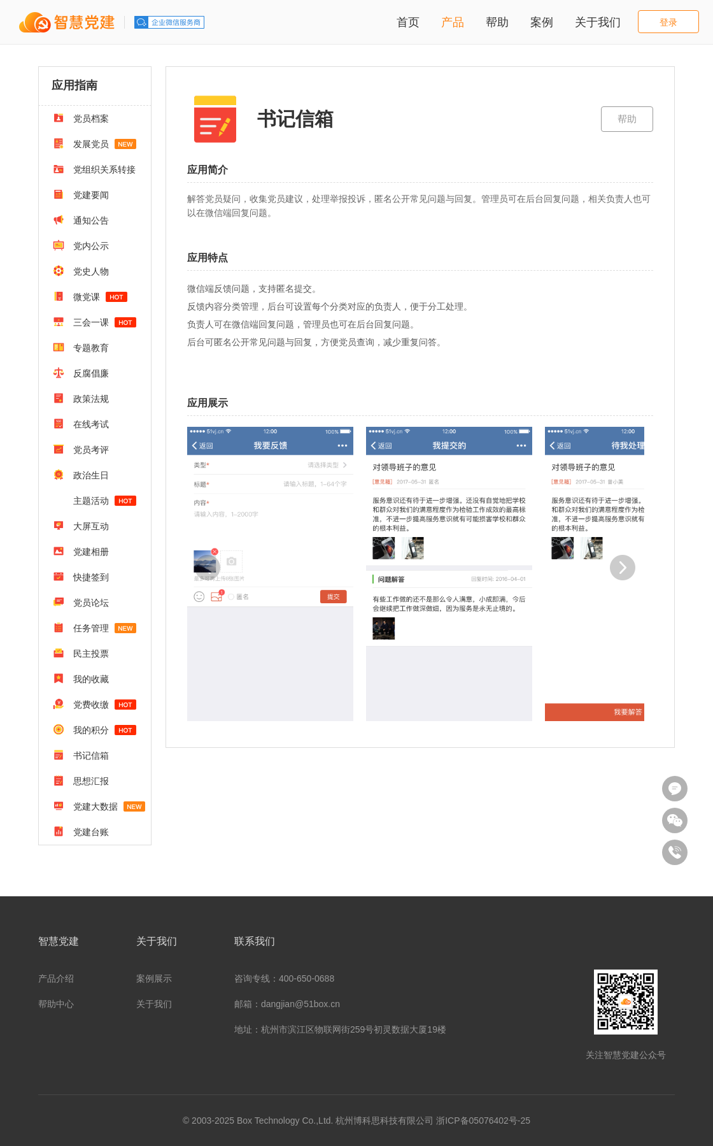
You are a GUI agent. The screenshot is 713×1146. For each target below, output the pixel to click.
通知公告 (81, 220)
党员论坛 (81, 602)
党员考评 (81, 449)
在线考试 (81, 423)
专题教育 (81, 347)
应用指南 (74, 85)
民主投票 (81, 653)
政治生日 (81, 474)
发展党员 (94, 143)
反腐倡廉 (81, 372)
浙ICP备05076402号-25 (483, 1120)
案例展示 (154, 978)
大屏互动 (81, 525)
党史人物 (81, 270)
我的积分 (94, 729)
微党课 (90, 296)
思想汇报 (81, 780)
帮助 (497, 22)
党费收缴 (94, 704)
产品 (452, 22)
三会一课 (94, 321)
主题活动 (103, 501)
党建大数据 (99, 806)
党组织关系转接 (94, 169)
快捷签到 (81, 576)
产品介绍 (56, 978)
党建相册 (81, 551)
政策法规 (81, 398)
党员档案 (81, 118)
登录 (668, 22)
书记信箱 (81, 755)
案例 (541, 22)
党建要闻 (81, 194)
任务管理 (94, 627)
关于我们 (598, 22)
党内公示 (81, 245)
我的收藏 (81, 678)
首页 (408, 22)
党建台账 (81, 831)
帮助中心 (56, 1004)
